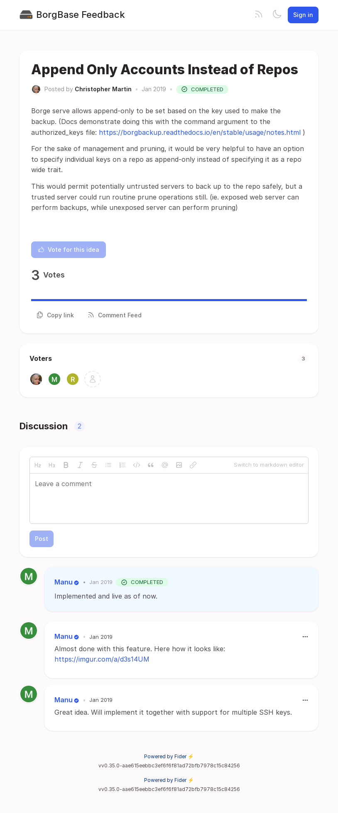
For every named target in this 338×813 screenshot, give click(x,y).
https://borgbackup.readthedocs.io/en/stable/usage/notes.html (200, 132)
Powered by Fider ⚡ (169, 756)
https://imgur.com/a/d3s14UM (101, 659)
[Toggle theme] (276, 15)
